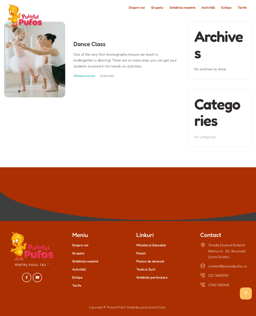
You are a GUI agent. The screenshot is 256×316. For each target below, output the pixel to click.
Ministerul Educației (151, 245)
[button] (246, 293)
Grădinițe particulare (152, 277)
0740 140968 (218, 285)
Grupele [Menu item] (157, 7)
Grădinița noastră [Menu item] (182, 7)
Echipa (77, 277)
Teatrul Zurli (145, 269)
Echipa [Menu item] (226, 7)
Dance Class (89, 44)
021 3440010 (218, 276)
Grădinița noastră (85, 261)
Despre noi (80, 245)
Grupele (78, 253)
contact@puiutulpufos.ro (227, 266)
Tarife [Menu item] (242, 7)
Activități (79, 269)
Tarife (76, 285)
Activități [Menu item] (208, 7)
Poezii (141, 253)
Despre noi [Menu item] (137, 7)
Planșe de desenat (150, 261)
